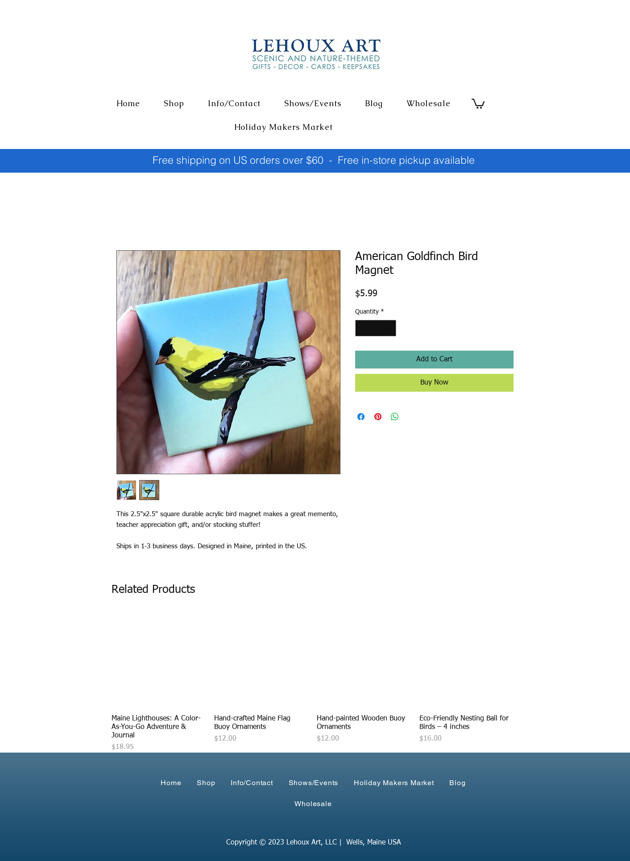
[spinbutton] (376, 328)
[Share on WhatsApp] (395, 416)
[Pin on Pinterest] (378, 416)
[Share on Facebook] (361, 416)
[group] (312, 683)
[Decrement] (362, 328)
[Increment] (389, 328)
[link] (478, 103)
